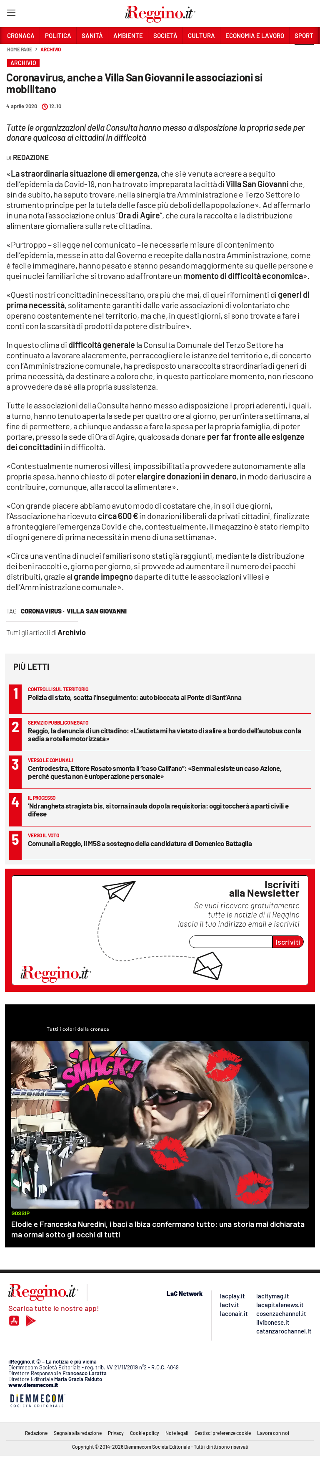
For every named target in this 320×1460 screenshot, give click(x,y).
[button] (304, 54)
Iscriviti (288, 941)
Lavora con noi (273, 1433)
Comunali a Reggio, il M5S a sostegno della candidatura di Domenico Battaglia (140, 843)
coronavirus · (43, 611)
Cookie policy (144, 1433)
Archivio (50, 49)
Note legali (176, 1433)
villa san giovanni (97, 611)
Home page (19, 49)
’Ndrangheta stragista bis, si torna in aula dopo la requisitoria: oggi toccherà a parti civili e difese (158, 809)
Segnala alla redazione (78, 1433)
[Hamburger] (11, 14)
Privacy (116, 1433)
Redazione (36, 1433)
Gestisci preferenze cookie (223, 1433)
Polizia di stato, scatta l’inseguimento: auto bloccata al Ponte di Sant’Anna (134, 697)
